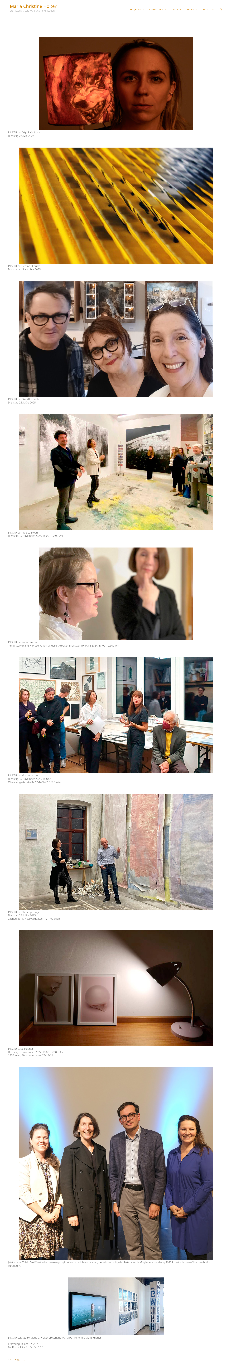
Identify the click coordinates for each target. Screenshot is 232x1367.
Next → (21, 1360)
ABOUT (209, 9)
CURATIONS (159, 9)
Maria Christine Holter (33, 6)
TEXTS (177, 9)
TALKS (193, 9)
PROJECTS (138, 9)
